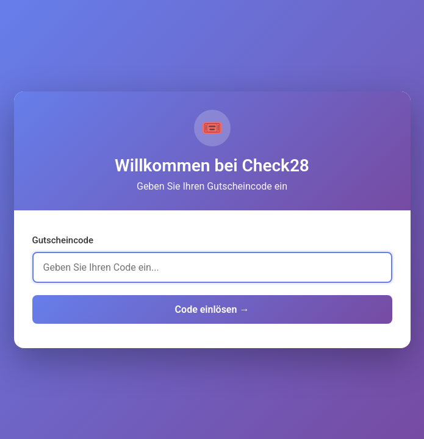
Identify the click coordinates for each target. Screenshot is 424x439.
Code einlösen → (212, 309)
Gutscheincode (62, 240)
